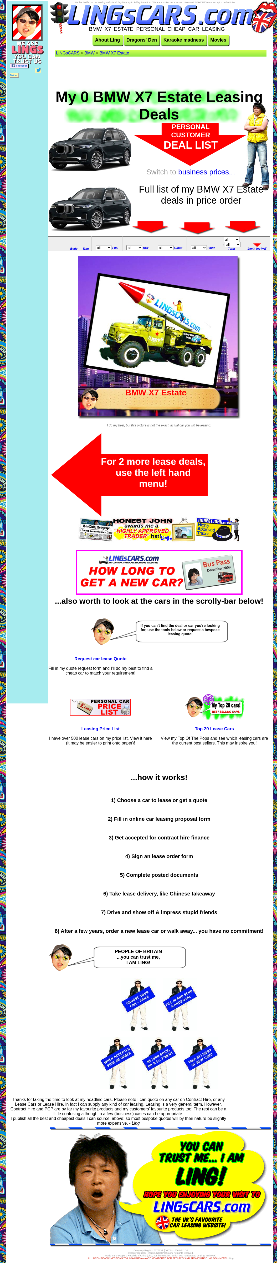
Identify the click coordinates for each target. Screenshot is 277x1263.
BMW (89, 53)
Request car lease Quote (100, 658)
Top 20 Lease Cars (214, 728)
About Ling (107, 40)
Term (231, 248)
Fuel (115, 247)
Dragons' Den (141, 40)
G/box (178, 247)
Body (74, 248)
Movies (218, 40)
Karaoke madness (183, 40)
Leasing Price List (100, 728)
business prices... (206, 172)
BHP (146, 247)
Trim (86, 248)
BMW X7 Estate (114, 53)
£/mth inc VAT (257, 248)
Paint (211, 247)
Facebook (19, 65)
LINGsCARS (68, 53)
